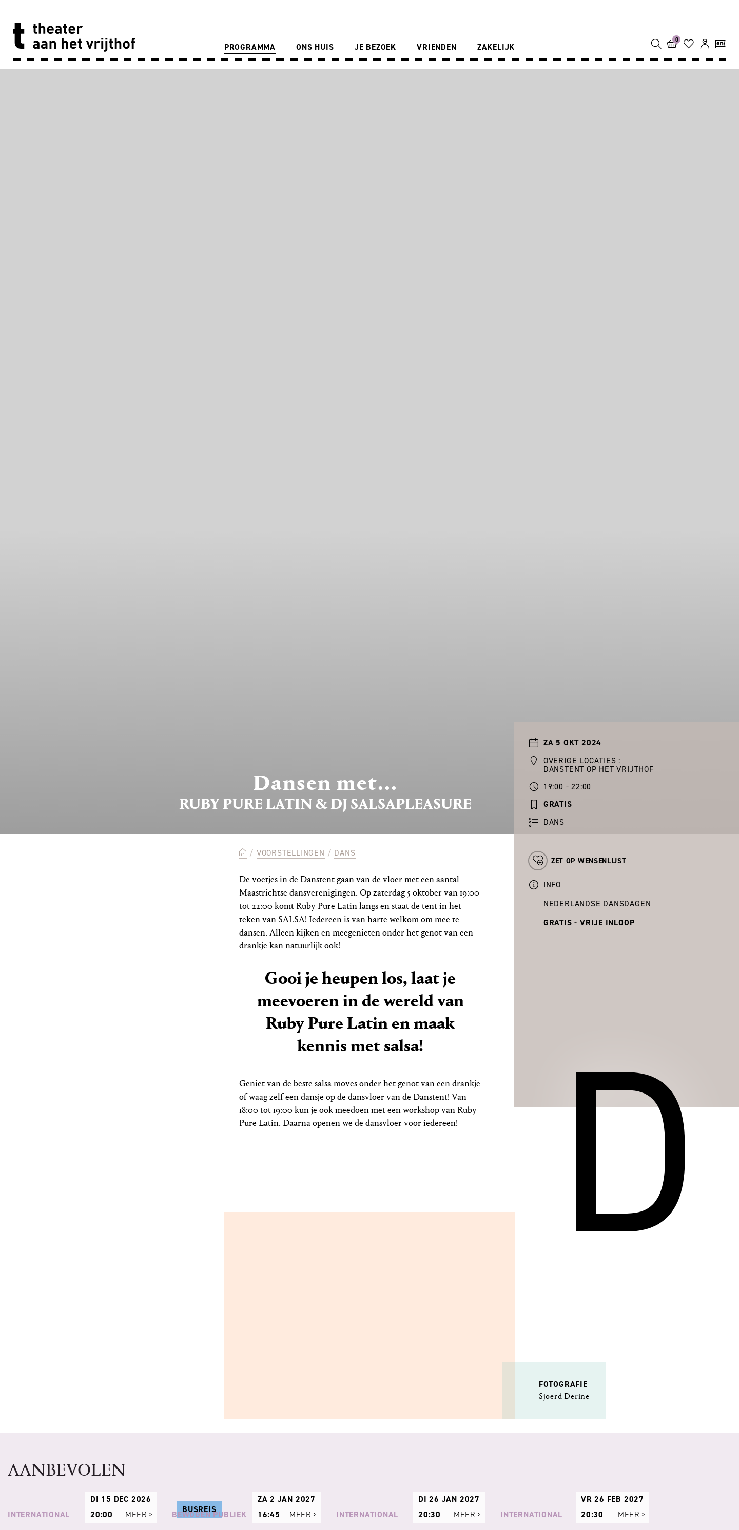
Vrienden (436, 47)
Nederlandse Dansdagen (597, 903)
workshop (421, 1110)
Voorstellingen (291, 852)
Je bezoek (375, 47)
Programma (250, 47)
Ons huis (315, 47)
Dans (344, 852)
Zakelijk (496, 47)
